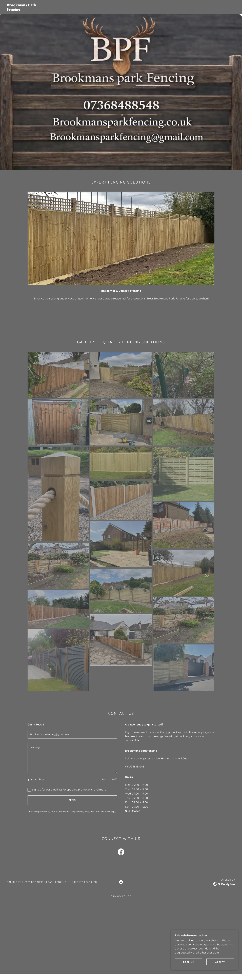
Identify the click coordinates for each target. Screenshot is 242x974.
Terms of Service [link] (102, 811)
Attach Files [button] (37, 779)
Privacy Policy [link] (83, 811)
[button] (29, 779)
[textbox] (72, 734)
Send (72, 800)
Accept (220, 962)
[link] (61, 9)
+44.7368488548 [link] (134, 766)
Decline (188, 962)
